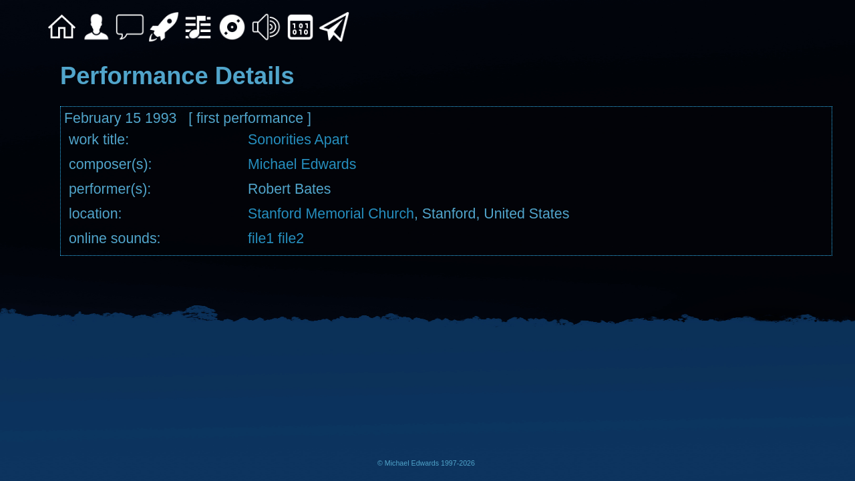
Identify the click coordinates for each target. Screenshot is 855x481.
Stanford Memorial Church (331, 214)
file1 (261, 238)
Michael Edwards (302, 164)
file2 (289, 238)
